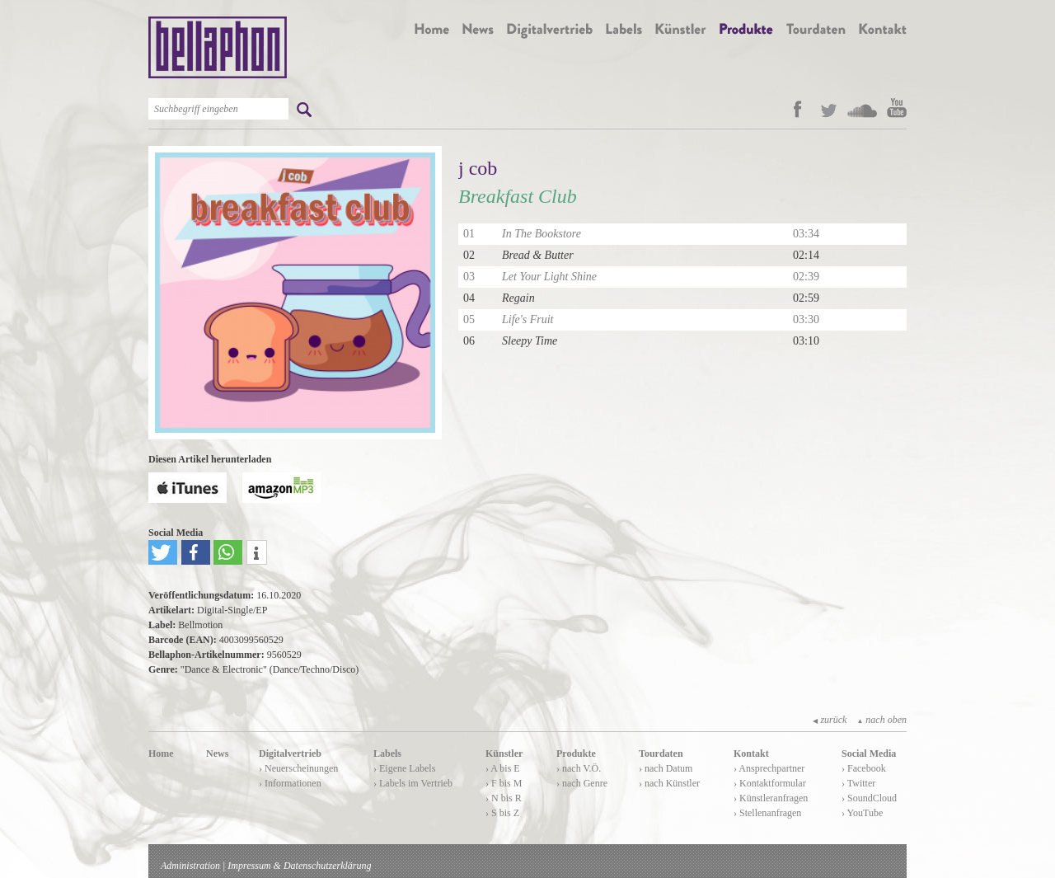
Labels (387, 753)
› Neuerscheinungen (298, 768)
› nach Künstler (669, 783)
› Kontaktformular (770, 783)
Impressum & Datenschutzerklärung (299, 865)
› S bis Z (502, 813)
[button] (162, 552)
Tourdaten (661, 753)
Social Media (869, 753)
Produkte (576, 753)
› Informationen (290, 783)
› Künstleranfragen (771, 798)
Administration (190, 865)
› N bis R (503, 798)
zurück (829, 719)
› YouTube (862, 813)
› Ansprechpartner (769, 768)
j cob (477, 168)
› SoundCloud (869, 798)
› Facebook (864, 768)
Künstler (504, 753)
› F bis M (503, 783)
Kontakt (751, 753)
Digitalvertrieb (290, 753)
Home (161, 753)
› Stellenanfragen (767, 813)
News (217, 753)
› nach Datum (665, 768)
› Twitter (858, 783)
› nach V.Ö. (578, 768)
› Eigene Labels (404, 768)
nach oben (881, 719)
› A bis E (502, 768)
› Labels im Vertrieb (412, 783)
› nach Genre (581, 783)
